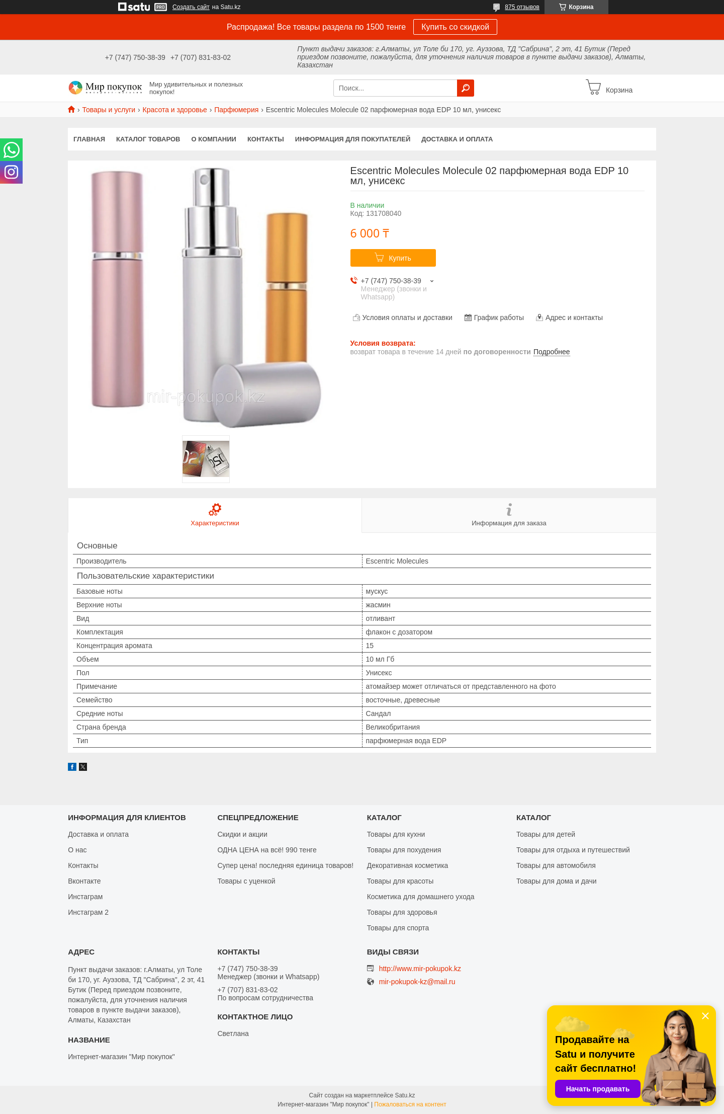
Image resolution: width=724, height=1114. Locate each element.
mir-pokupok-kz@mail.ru (417, 982)
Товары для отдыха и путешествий (573, 850)
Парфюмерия (236, 110)
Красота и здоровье (175, 110)
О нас (77, 850)
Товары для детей (545, 834)
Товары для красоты (400, 881)
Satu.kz (405, 1095)
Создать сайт (191, 7)
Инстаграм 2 (88, 912)
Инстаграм (85, 897)
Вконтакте (84, 881)
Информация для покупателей (352, 139)
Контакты (265, 139)
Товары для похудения (404, 850)
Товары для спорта (398, 928)
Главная (89, 139)
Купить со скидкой (455, 27)
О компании (214, 139)
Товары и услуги (108, 110)
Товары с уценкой (246, 881)
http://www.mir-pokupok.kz (420, 969)
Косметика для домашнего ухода (421, 897)
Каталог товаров (148, 139)
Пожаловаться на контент (410, 1104)
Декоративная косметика (407, 865)
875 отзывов (522, 7)
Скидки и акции (242, 834)
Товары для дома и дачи (556, 881)
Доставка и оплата (457, 139)
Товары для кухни (396, 834)
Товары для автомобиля (556, 865)
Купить (400, 258)
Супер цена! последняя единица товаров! (285, 865)
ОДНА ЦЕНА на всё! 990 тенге (266, 850)
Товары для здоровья (402, 912)
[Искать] (465, 88)
